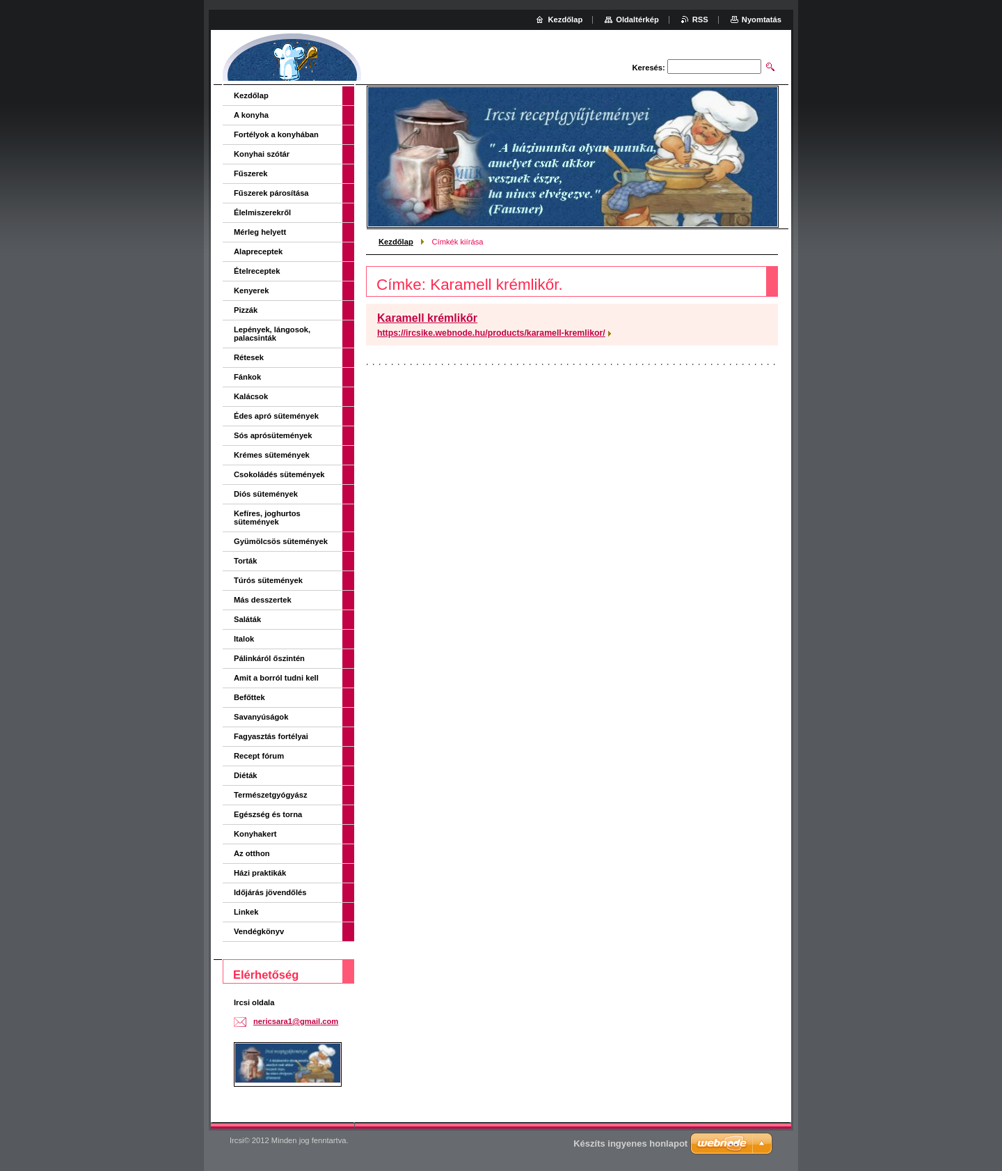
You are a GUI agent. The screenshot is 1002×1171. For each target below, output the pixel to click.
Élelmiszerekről (262, 212)
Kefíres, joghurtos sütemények (267, 517)
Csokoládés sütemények (279, 474)
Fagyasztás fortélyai (271, 736)
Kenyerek (251, 290)
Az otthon (252, 853)
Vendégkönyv (259, 931)
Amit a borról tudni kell (276, 678)
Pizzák (245, 310)
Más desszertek (263, 600)
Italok (244, 639)
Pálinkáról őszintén (269, 658)
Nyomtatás (761, 19)
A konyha (251, 115)
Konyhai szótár (261, 154)
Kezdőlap (396, 242)
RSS (700, 19)
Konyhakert (255, 834)
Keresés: (649, 67)
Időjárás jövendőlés (270, 892)
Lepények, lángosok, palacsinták (272, 333)
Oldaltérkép (637, 19)
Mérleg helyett (260, 232)
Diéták (245, 775)
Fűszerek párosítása (271, 193)
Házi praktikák (260, 873)
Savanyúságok (261, 717)
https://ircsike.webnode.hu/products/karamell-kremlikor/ (491, 333)
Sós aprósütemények (273, 435)
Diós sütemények (266, 494)
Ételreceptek (257, 271)
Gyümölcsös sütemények (281, 541)
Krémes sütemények (272, 455)
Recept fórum (259, 756)
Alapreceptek (258, 251)
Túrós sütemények (268, 580)
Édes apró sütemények (276, 416)
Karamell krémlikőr (427, 318)
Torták (245, 561)
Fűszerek (251, 173)
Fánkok (247, 377)
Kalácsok (251, 396)
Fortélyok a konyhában (276, 134)
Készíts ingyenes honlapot (630, 1143)
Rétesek (249, 357)
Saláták (247, 619)
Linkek (246, 912)
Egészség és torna (268, 814)
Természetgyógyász (271, 795)
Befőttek (249, 697)
